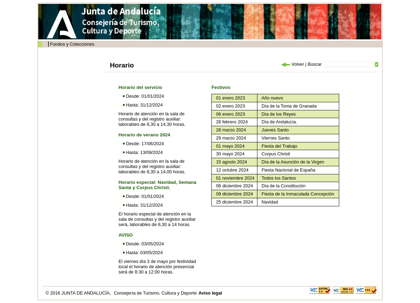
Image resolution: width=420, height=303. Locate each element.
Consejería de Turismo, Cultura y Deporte (155, 293)
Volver (292, 64)
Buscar (315, 64)
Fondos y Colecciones (72, 44)
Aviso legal (210, 293)
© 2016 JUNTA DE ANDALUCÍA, (79, 293)
